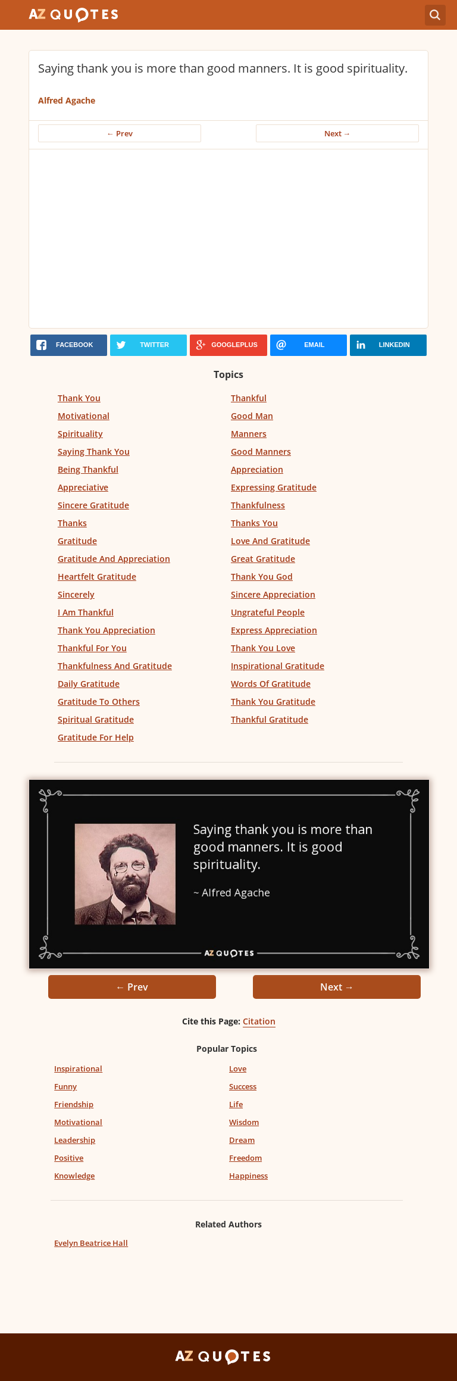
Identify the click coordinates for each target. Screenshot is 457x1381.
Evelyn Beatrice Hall (91, 1243)
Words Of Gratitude (271, 683)
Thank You (79, 398)
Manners (249, 433)
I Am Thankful (86, 612)
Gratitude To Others (99, 701)
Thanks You (254, 523)
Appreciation (257, 469)
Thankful (249, 398)
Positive (68, 1157)
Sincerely (76, 594)
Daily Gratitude (89, 683)
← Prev (120, 133)
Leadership (74, 1140)
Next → (337, 133)
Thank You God (262, 576)
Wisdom (244, 1122)
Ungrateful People (268, 612)
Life (236, 1104)
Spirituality (80, 433)
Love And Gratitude (270, 540)
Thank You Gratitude (273, 701)
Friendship (73, 1104)
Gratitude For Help (96, 737)
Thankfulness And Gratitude (115, 665)
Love (237, 1068)
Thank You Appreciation (106, 630)
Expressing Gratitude (274, 487)
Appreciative (83, 487)
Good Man (252, 415)
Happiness (248, 1175)
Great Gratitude (263, 558)
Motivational (83, 415)
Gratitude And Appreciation (114, 558)
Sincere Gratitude (93, 505)
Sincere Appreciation (273, 594)
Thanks (72, 523)
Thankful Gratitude (269, 719)
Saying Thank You (94, 451)
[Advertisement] (228, 238)
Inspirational (78, 1068)
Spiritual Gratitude (96, 719)
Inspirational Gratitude (277, 665)
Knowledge (74, 1175)
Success (242, 1086)
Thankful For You (92, 648)
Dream (242, 1140)
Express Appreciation (274, 630)
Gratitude (77, 540)
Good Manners (261, 451)
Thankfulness (258, 505)
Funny (65, 1086)
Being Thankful (88, 469)
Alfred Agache (66, 100)
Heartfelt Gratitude (97, 576)
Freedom (245, 1157)
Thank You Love (263, 648)
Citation (259, 1021)
